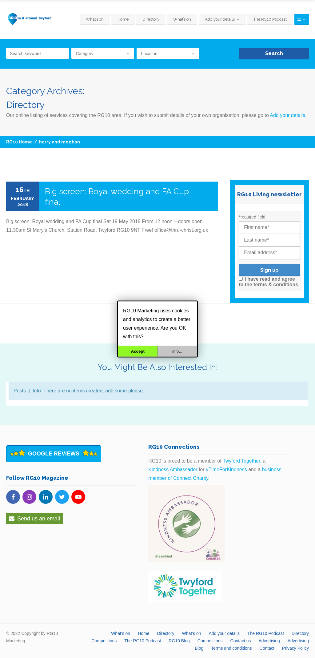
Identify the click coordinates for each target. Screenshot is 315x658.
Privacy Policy (295, 648)
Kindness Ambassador (172, 469)
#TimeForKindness (226, 469)
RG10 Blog (179, 640)
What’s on (95, 19)
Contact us (240, 640)
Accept (138, 351)
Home (123, 19)
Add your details (220, 19)
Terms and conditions (231, 648)
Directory (150, 19)
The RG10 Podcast (270, 19)
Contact (267, 648)
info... (177, 351)
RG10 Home (19, 141)
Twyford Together (241, 460)
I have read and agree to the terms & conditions (268, 281)
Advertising (269, 640)
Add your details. (288, 115)
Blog (199, 648)
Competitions (104, 640)
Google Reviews (53, 454)
